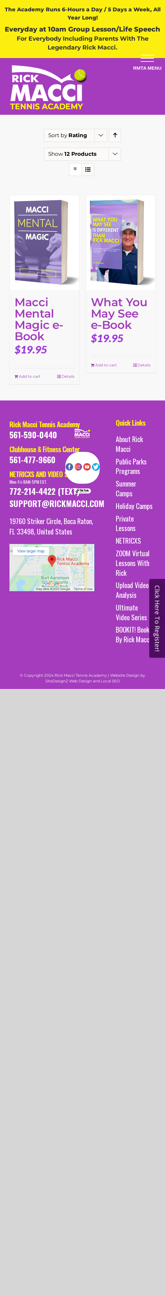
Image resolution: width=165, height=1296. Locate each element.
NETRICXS (128, 541)
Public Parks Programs (131, 466)
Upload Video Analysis (132, 590)
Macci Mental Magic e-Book (39, 319)
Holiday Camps (134, 506)
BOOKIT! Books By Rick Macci (134, 634)
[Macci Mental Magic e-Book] (44, 242)
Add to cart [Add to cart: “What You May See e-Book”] (106, 365)
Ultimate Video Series (131, 612)
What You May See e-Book (119, 313)
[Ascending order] (115, 135)
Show (72, 154)
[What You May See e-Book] (121, 242)
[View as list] (88, 169)
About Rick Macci (129, 444)
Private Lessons (126, 523)
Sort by (67, 135)
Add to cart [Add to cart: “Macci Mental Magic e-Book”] (29, 376)
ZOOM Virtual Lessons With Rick (133, 562)
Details (68, 376)
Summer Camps (126, 488)
